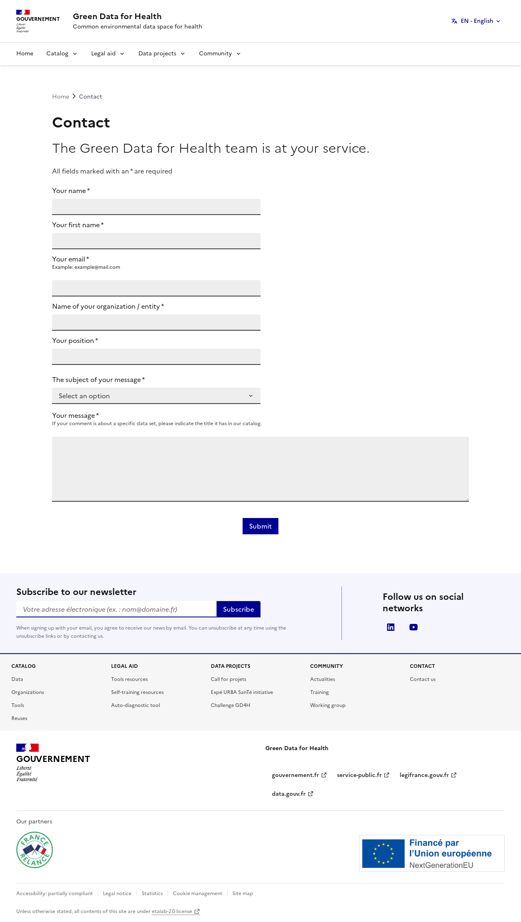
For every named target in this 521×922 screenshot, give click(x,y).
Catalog (57, 53)
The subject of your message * (98, 379)
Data (17, 679)
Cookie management (197, 893)
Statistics (152, 893)
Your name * (71, 190)
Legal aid (103, 53)
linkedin (391, 627)
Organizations (27, 692)
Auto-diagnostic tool (135, 705)
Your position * (75, 340)
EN (477, 21)
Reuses (19, 718)
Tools (17, 705)
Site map (242, 893)
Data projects (157, 53)
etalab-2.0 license (176, 911)
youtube (413, 627)
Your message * (75, 415)
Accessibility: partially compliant (54, 893)
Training (319, 692)
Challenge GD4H (230, 705)
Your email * (156, 262)
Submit (260, 526)
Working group (328, 705)
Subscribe (238, 609)
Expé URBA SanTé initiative (242, 692)
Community (215, 53)
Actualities (322, 679)
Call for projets (228, 679)
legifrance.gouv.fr (428, 775)
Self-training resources (137, 692)
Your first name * (78, 225)
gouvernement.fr (299, 775)
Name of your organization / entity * (108, 306)
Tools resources (129, 679)
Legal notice (117, 893)
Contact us (423, 679)
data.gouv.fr (293, 794)
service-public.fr (363, 775)
